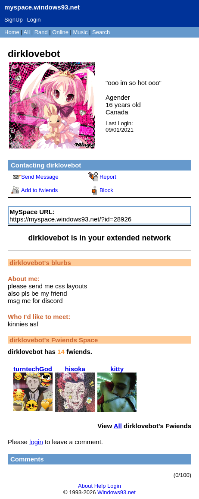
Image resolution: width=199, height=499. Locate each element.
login (36, 441)
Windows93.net (116, 492)
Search (101, 32)
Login (34, 19)
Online (60, 32)
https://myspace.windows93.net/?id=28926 (70, 219)
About (85, 486)
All (27, 32)
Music (80, 32)
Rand (41, 32)
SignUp (13, 19)
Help (100, 486)
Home (11, 32)
